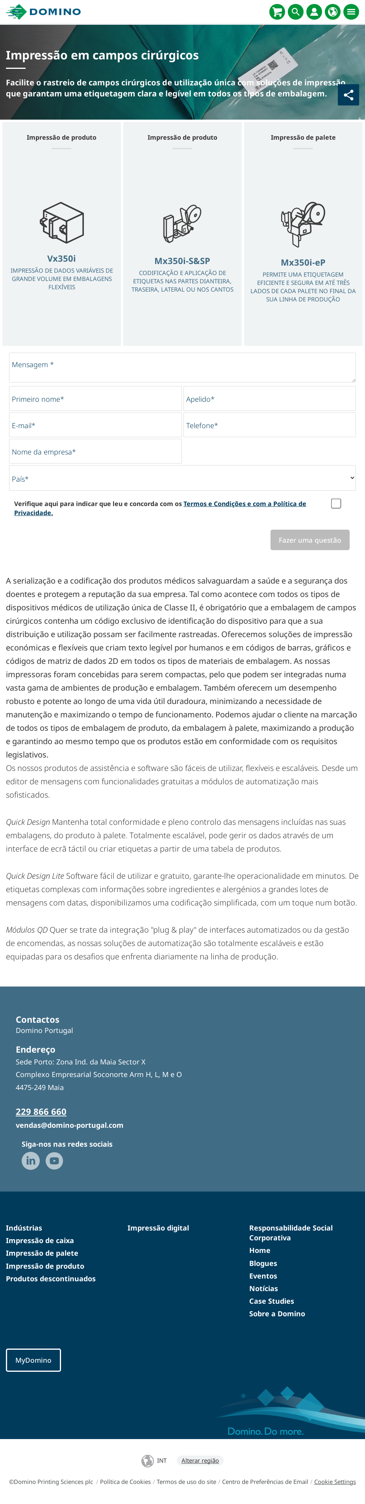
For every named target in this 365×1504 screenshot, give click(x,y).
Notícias (263, 1288)
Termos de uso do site (186, 1482)
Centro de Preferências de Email (265, 1482)
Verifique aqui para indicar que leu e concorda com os (160, 508)
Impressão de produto (45, 1266)
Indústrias (24, 1227)
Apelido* (200, 399)
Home (260, 1250)
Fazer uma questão (310, 540)
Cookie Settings (335, 1482)
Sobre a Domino (277, 1313)
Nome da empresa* (44, 451)
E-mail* (23, 425)
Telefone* (202, 425)
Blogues (263, 1263)
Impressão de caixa (40, 1240)
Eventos (263, 1275)
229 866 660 (41, 1111)
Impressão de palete (42, 1253)
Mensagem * (33, 364)
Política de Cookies (125, 1482)
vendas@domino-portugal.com (70, 1125)
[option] (61, 252)
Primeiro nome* (38, 399)
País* (20, 479)
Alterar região (200, 1460)
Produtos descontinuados (51, 1278)
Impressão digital (158, 1227)
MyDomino (33, 1360)
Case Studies (271, 1301)
